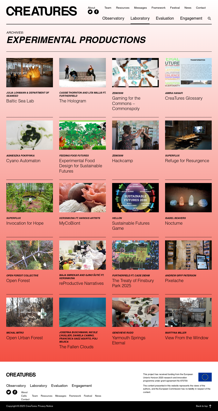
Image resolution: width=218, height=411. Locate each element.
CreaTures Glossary (184, 98)
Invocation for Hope (25, 223)
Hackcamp (122, 160)
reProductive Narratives (81, 283)
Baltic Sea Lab (20, 101)
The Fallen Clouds (76, 346)
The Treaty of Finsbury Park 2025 (133, 283)
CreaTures (41, 11)
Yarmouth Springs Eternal (128, 340)
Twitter (90, 11)
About (91, 7)
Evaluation (165, 18)
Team (107, 7)
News (187, 7)
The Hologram (72, 101)
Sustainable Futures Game (131, 225)
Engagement (191, 18)
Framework (158, 7)
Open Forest (18, 280)
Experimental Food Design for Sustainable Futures (80, 166)
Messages (140, 7)
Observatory (113, 18)
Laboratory (140, 18)
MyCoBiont (69, 223)
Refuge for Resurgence (187, 160)
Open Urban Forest (24, 337)
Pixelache (174, 280)
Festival (175, 7)
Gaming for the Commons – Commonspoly (126, 103)
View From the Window (186, 337)
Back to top (204, 406)
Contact (201, 7)
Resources (122, 7)
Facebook (96, 11)
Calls (24, 395)
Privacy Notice (45, 406)
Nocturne (174, 223)
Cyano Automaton (23, 160)
